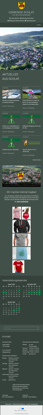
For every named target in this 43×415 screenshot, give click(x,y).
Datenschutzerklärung (19, 404)
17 (31, 292)
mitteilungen (11, 106)
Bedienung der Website (27, 18)
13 (39, 290)
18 (34, 292)
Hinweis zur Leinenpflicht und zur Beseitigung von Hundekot (10, 127)
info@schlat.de (6, 352)
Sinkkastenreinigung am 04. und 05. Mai (31, 127)
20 (39, 292)
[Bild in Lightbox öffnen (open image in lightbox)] (16, 213)
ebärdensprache (30, 20)
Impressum (8, 404)
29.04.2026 (25, 88)
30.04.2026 (5, 88)
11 (6, 292)
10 (3, 292)
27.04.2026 (25, 113)
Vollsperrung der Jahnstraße (10, 149)
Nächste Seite (36, 160)
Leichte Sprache (14, 18)
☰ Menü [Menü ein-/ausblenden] (39, 25)
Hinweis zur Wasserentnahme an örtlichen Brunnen (10, 101)
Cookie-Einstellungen (32, 404)
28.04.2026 (5, 113)
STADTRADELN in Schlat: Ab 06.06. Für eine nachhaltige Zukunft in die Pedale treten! (31, 102)
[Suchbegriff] (21, 328)
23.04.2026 (5, 137)
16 (29, 292)
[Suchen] (38, 328)
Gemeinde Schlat (21, 12)
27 (39, 294)
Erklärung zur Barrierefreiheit (16, 20)
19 (36, 292)
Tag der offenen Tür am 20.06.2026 (29, 150)
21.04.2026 (25, 137)
